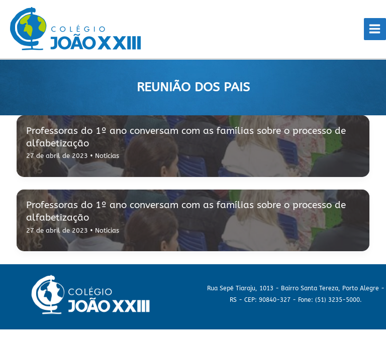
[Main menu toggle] (375, 29)
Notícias (107, 155)
